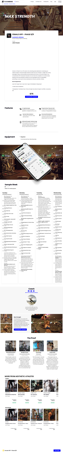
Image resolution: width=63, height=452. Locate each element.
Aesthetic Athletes (18, 37)
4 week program (13, 428)
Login (55, 1)
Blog (51, 1)
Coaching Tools (38, 1)
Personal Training (12, 3)
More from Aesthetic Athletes (31, 292)
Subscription (14, 399)
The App (32, 1)
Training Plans (45, 1)
